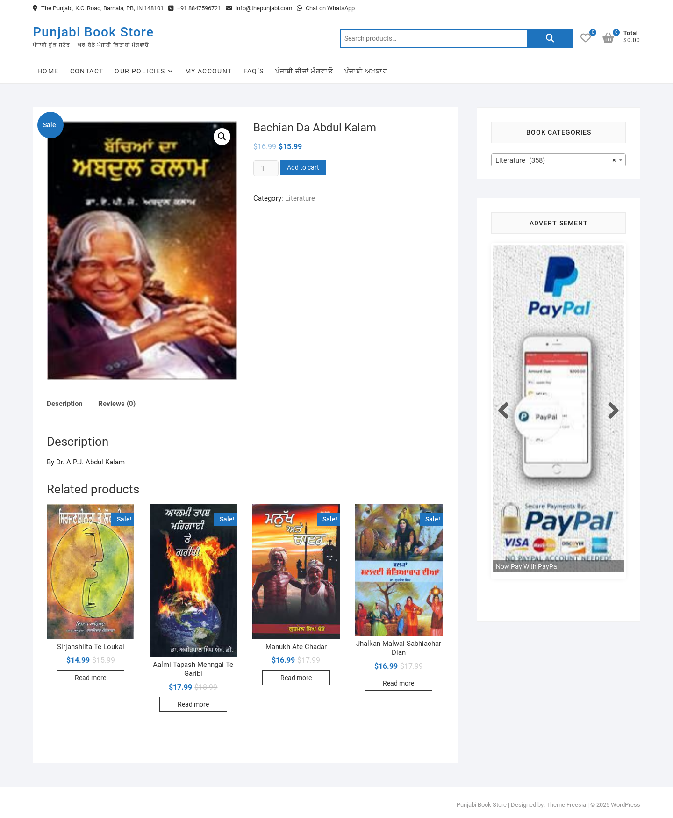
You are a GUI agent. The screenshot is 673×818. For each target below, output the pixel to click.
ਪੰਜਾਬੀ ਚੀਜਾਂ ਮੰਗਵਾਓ (304, 71)
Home (48, 71)
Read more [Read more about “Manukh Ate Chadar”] (296, 677)
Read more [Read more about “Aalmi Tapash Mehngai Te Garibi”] (193, 704)
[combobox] (558, 159)
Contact (87, 71)
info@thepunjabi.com (259, 8)
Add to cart (303, 167)
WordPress (625, 804)
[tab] (64, 403)
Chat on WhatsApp (326, 8)
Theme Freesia (566, 804)
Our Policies (140, 71)
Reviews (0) (117, 403)
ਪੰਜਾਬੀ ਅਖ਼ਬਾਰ (365, 71)
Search (550, 38)
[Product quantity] (266, 168)
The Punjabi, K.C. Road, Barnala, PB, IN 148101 (98, 8)
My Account (208, 71)
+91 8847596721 (194, 8)
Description (64, 403)
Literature (300, 198)
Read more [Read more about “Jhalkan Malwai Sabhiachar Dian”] (398, 683)
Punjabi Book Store (93, 32)
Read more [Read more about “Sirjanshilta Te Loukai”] (90, 677)
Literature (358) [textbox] (555, 160)
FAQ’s (253, 71)
